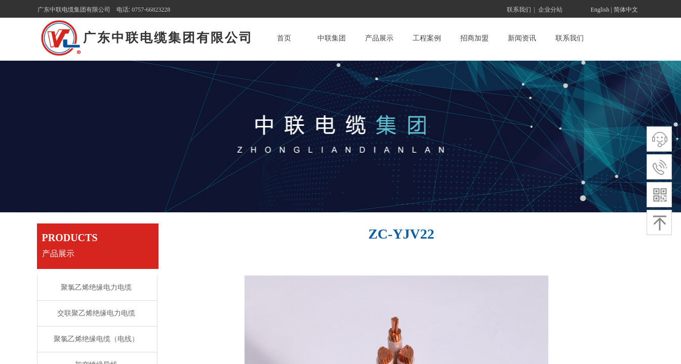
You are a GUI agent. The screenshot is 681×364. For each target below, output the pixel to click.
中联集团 (331, 38)
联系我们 (569, 38)
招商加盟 (474, 38)
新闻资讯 (522, 38)
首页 (284, 38)
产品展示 (379, 38)
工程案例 (427, 38)
